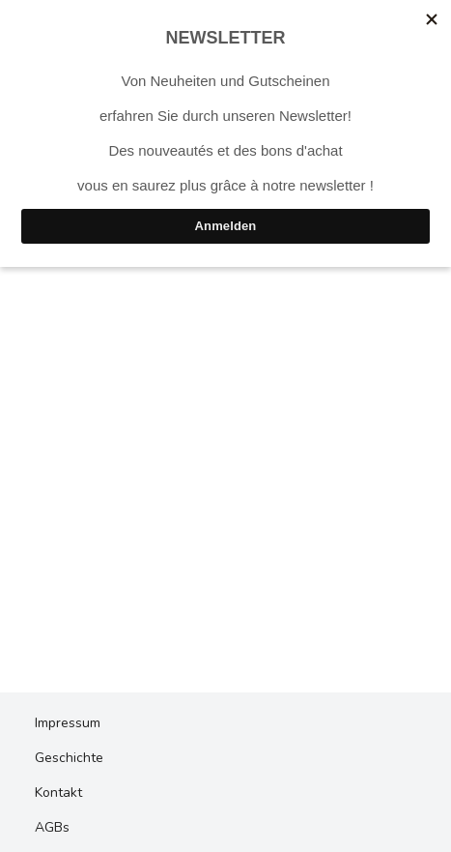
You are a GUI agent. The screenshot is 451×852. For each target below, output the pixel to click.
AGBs (52, 827)
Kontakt (58, 792)
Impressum (67, 723)
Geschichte (69, 758)
